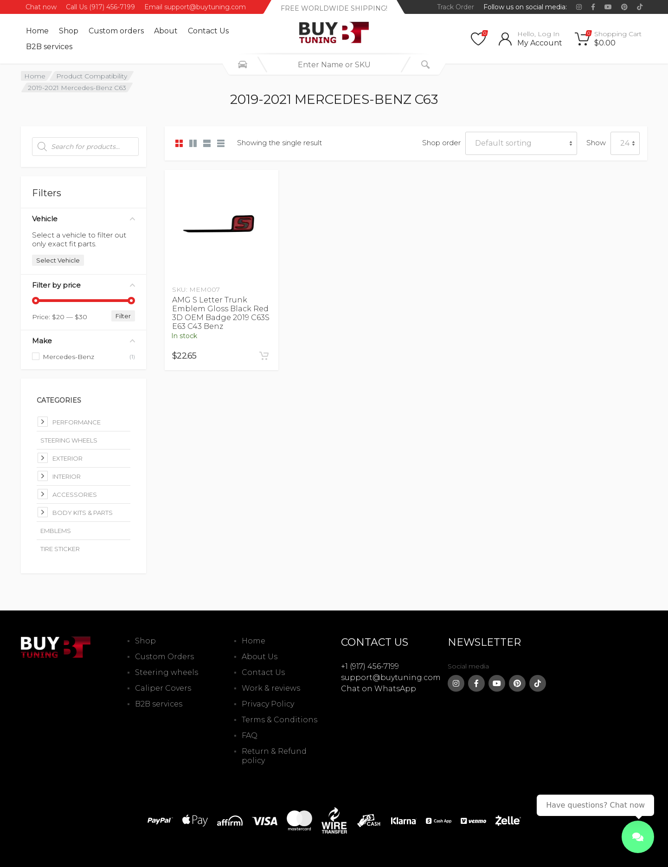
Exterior (67, 458)
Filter (123, 316)
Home (37, 30)
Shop (68, 30)
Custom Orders (164, 656)
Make (83, 340)
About (166, 30)
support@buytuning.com (391, 677)
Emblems (55, 530)
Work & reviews (271, 688)
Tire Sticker (60, 548)
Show (596, 142)
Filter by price (83, 285)
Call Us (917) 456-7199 (100, 7)
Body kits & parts (82, 512)
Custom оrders (116, 30)
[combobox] (334, 64)
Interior (66, 476)
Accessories (74, 494)
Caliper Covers (163, 688)
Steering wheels (166, 672)
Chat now (41, 7)
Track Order (455, 7)
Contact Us (208, 30)
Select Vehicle (58, 260)
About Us (259, 656)
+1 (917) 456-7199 (370, 666)
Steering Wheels (68, 440)
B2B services (49, 46)
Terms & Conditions (279, 719)
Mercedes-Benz (68, 357)
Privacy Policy (268, 704)
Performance (76, 422)
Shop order (441, 142)
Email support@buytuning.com (195, 7)
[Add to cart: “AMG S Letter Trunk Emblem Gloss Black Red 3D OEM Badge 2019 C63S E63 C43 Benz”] (264, 355)
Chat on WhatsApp (378, 688)
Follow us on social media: (525, 7)
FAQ (249, 735)
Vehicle (83, 218)
